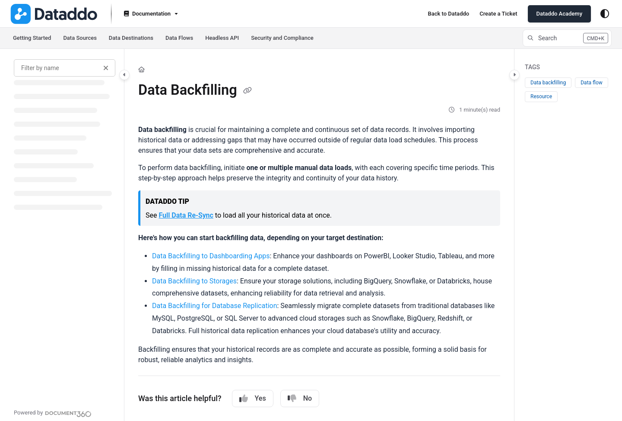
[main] (319, 235)
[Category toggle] (124, 75)
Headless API (222, 38)
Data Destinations (131, 38)
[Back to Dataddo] (449, 14)
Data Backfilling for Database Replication (214, 306)
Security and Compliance (282, 38)
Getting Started (32, 38)
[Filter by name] (64, 68)
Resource (541, 96)
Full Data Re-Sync (186, 215)
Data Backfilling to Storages (194, 281)
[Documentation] (150, 14)
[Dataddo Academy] (559, 13)
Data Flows (179, 38)
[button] (567, 38)
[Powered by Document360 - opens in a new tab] (53, 413)
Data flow (592, 83)
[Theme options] (605, 14)
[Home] (141, 69)
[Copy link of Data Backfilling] (247, 91)
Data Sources (79, 38)
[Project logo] (53, 14)
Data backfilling (548, 83)
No (300, 398)
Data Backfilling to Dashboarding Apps (211, 256)
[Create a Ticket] (498, 14)
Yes (252, 398)
